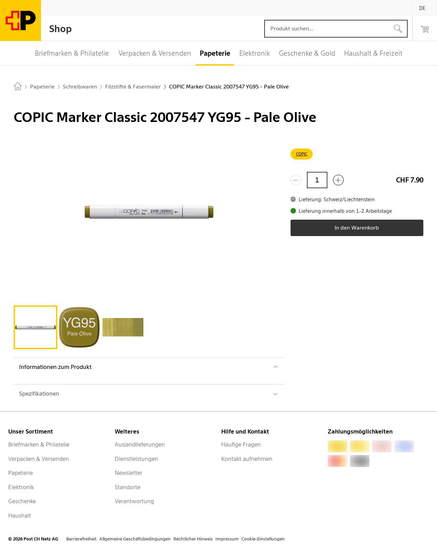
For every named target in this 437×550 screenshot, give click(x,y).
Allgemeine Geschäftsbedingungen (135, 538)
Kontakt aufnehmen (246, 458)
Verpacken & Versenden (38, 458)
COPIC (301, 153)
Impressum (227, 538)
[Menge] (317, 180)
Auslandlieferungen (140, 444)
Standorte (127, 487)
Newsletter (128, 472)
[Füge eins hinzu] (338, 180)
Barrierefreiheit (81, 538)
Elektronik (21, 487)
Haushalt (19, 515)
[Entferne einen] (296, 180)
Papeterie (20, 472)
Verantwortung (134, 501)
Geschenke (22, 501)
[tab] (35, 327)
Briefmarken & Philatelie (38, 444)
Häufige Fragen (241, 444)
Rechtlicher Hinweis (193, 538)
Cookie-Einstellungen (263, 538)
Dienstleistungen (136, 458)
